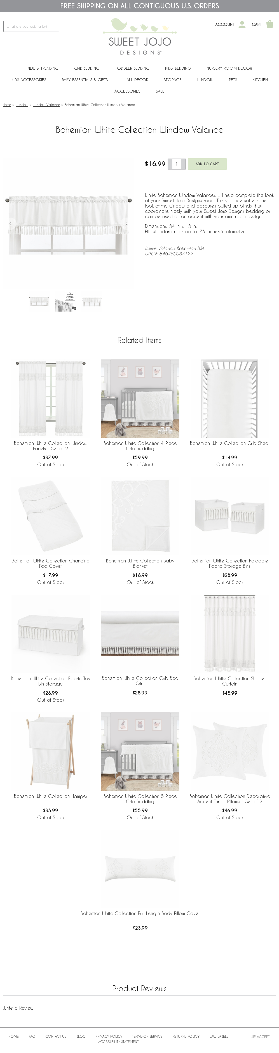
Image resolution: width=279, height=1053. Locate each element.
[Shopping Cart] (270, 24)
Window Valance (46, 105)
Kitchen (260, 79)
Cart (257, 25)
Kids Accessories (28, 79)
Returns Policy (186, 1036)
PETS (233, 79)
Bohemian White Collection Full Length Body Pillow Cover (140, 913)
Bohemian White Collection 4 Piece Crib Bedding (140, 445)
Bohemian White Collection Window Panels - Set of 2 (50, 445)
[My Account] (242, 24)
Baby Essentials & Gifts (85, 79)
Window (205, 79)
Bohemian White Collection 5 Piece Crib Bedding (140, 798)
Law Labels (219, 1036)
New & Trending (42, 68)
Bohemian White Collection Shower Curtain (230, 681)
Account (225, 25)
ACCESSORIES (127, 91)
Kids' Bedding (178, 68)
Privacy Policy (108, 1036)
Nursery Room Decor (229, 68)
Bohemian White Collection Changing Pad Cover (51, 563)
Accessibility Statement (118, 1041)
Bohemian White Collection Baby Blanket (140, 563)
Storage (173, 79)
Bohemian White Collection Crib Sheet (229, 443)
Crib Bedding (86, 68)
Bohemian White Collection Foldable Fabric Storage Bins (230, 563)
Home (7, 105)
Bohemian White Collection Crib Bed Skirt (140, 680)
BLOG (80, 1036)
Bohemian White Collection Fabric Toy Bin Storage (50, 681)
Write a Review (18, 1007)
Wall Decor (135, 79)
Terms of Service (147, 1036)
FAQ (32, 1036)
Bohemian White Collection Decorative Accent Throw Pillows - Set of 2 (229, 798)
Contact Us (56, 1036)
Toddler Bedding (132, 68)
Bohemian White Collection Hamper (50, 796)
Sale (160, 91)
